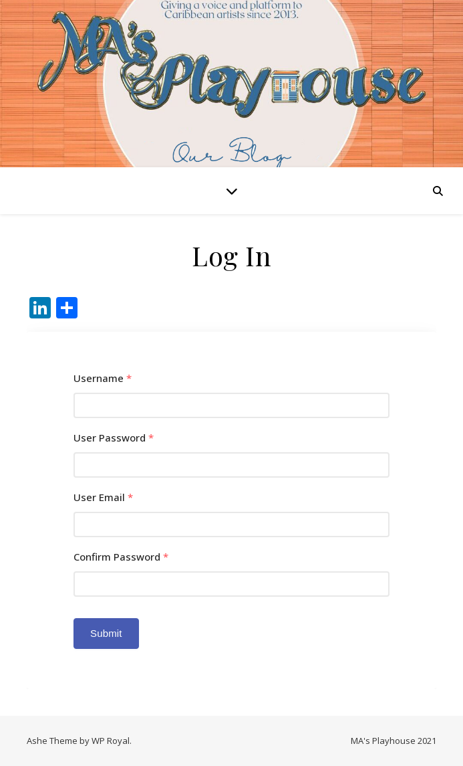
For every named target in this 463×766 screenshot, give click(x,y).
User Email (103, 497)
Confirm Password (120, 557)
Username (102, 378)
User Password (113, 438)
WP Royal (111, 741)
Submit (106, 633)
